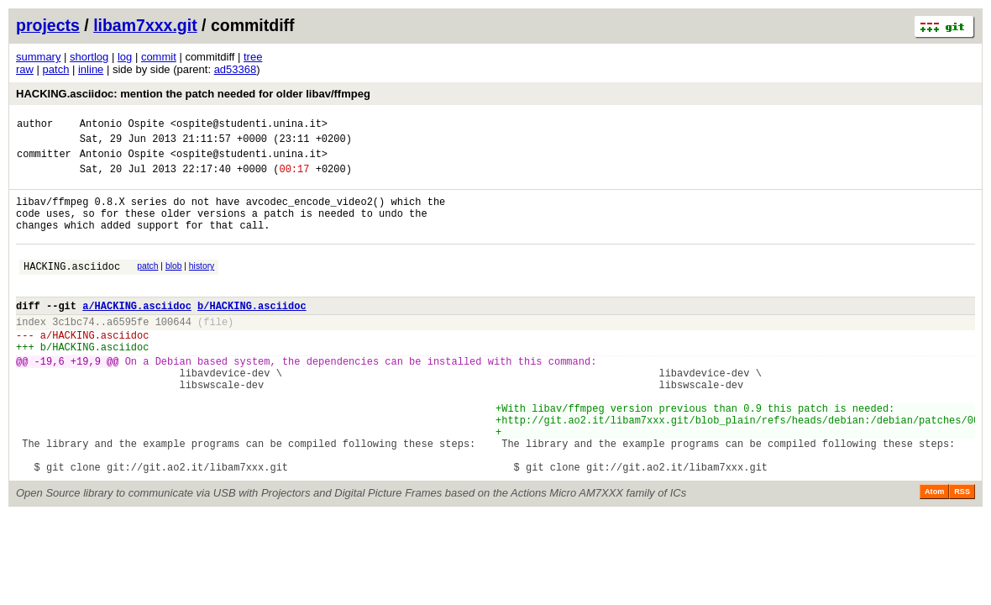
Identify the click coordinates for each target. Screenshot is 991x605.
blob (173, 286)
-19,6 (49, 399)
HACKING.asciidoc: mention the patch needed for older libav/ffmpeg (193, 93)
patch (56, 69)
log (125, 56)
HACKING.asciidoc (72, 288)
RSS (962, 552)
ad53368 (235, 69)
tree (253, 56)
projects (48, 25)
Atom (934, 552)
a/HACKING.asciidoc (136, 333)
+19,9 (86, 399)
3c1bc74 (73, 352)
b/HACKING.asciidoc (252, 333)
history (201, 286)
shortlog (89, 56)
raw (25, 69)
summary (38, 56)
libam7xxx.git (145, 25)
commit (158, 56)
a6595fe (128, 352)
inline (90, 69)
